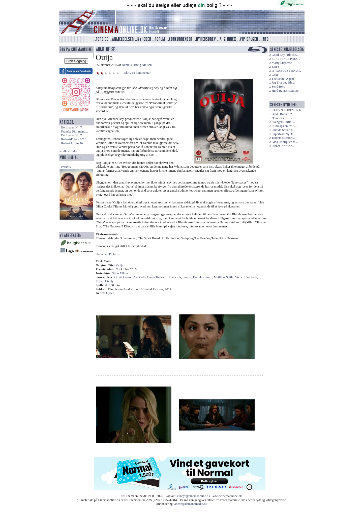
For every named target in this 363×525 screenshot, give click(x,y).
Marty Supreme (281, 63)
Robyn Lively (105, 281)
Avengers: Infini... (283, 122)
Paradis (66, 167)
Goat (274, 74)
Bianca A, (176, 277)
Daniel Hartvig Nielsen (137, 65)
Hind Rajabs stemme (284, 90)
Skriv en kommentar (137, 72)
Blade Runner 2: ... (283, 114)
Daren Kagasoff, (158, 277)
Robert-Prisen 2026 (73, 139)
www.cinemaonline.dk (227, 496)
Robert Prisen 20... (73, 143)
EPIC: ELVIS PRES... (285, 59)
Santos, (188, 277)
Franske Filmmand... (74, 131)
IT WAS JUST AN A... (286, 70)
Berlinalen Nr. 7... (72, 127)
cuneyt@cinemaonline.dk (193, 496)
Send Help (278, 86)
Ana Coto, (140, 277)
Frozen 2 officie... (282, 146)
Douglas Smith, (203, 277)
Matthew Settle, (224, 277)
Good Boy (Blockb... (284, 55)
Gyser (110, 293)
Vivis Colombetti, (246, 277)
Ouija (120, 265)
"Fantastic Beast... (283, 118)
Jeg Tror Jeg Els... (283, 82)
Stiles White (120, 273)
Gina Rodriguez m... (284, 142)
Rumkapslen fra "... (283, 126)
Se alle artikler (68, 151)
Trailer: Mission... (283, 138)
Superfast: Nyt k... (283, 134)
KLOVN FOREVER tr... (287, 110)
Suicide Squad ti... (283, 130)
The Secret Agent (282, 79)
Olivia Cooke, (123, 277)
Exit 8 (275, 66)
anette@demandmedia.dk (190, 504)
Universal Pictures (107, 254)
